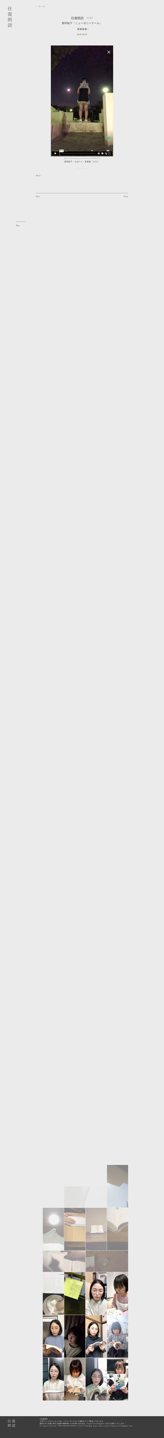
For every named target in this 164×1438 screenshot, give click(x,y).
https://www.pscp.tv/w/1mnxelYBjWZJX (82, 158)
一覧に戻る (41, 6)
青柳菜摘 (82, 29)
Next (126, 196)
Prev (38, 196)
